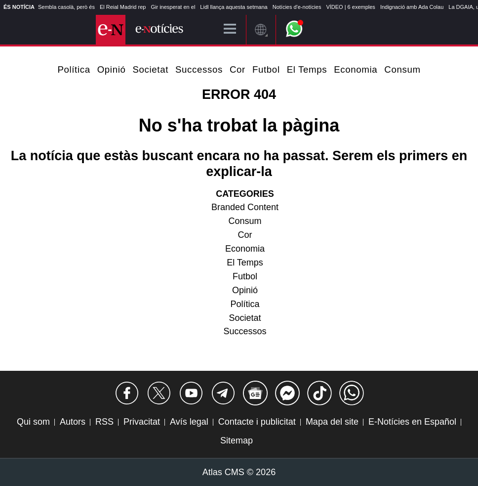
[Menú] (230, 29)
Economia (355, 69)
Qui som (33, 422)
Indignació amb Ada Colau (411, 7)
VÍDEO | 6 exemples (350, 7)
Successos (199, 69)
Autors (72, 422)
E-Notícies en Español (412, 422)
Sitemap (236, 440)
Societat (150, 69)
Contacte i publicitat (257, 422)
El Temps (307, 69)
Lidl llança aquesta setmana (233, 7)
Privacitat (141, 422)
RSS (104, 422)
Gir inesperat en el (173, 7)
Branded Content (245, 207)
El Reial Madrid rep (123, 7)
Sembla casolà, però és (66, 7)
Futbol (266, 69)
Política (73, 69)
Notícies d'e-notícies (297, 7)
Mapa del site (332, 422)
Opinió (111, 69)
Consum (402, 69)
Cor (237, 69)
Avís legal (189, 422)
